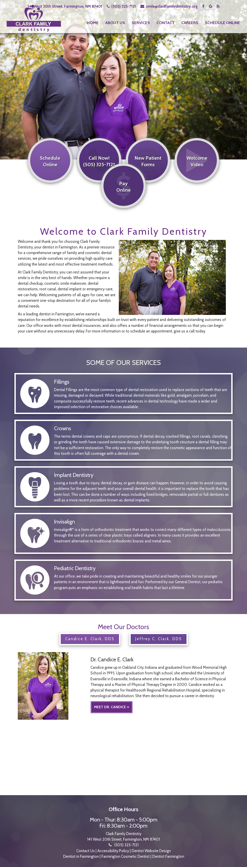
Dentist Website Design (151, 849)
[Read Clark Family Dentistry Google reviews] (211, 6)
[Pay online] (123, 196)
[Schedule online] (49, 171)
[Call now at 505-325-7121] (99, 171)
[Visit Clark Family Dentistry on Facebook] (203, 6)
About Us (115, 22)
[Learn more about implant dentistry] (123, 499)
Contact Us (85, 849)
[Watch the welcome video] (197, 171)
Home (93, 22)
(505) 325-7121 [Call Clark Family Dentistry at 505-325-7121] (123, 6)
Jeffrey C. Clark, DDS (158, 637)
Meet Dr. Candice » (111, 705)
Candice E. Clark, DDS (90, 637)
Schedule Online (222, 22)
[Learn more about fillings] (123, 406)
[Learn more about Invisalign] (123, 540)
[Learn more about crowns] (123, 452)
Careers (189, 22)
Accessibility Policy (113, 849)
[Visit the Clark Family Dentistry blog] (218, 6)
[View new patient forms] (148, 171)
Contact (166, 22)
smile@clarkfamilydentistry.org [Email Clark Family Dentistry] (172, 6)
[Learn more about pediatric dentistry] (123, 587)
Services (141, 22)
